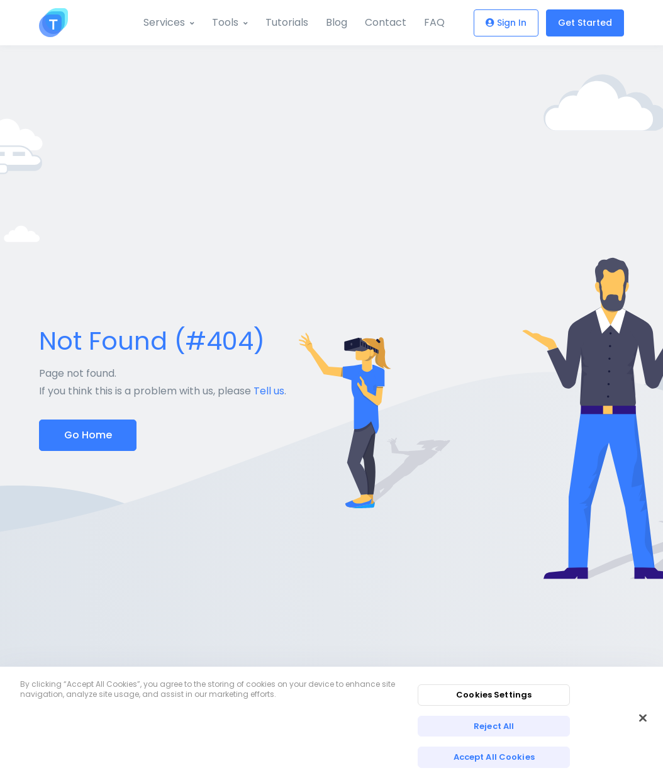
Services (164, 22)
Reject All (494, 726)
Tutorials (286, 22)
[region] (331, 720)
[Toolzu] (53, 22)
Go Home (88, 435)
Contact (385, 22)
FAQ (434, 22)
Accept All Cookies (494, 757)
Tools (225, 22)
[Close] (643, 717)
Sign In (506, 22)
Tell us (269, 391)
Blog (336, 22)
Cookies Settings (494, 695)
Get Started (585, 22)
